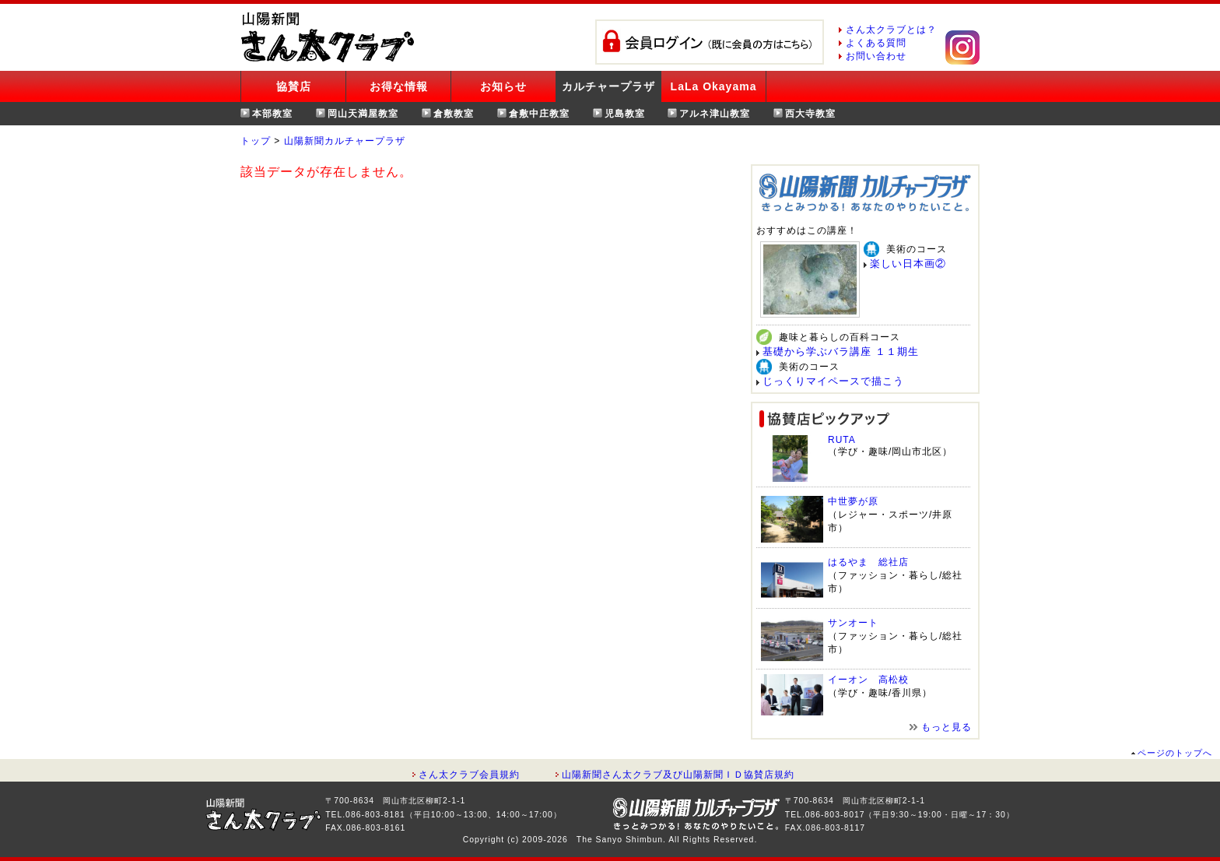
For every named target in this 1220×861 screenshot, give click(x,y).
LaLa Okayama (714, 86)
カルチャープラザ (608, 86)
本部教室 (272, 113)
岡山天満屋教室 (363, 113)
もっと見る (946, 727)
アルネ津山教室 (714, 113)
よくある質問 (876, 42)
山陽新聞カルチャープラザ (344, 140)
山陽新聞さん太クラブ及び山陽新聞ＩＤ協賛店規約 (678, 774)
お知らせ (503, 86)
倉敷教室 (453, 113)
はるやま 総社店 (868, 562)
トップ (255, 140)
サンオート (853, 622)
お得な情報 (399, 86)
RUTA (842, 439)
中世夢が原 (853, 501)
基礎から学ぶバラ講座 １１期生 (840, 351)
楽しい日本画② (908, 263)
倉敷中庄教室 (539, 113)
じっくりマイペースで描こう (833, 381)
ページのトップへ (1175, 752)
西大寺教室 (810, 113)
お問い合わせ (876, 56)
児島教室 (625, 113)
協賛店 (293, 86)
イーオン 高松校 (868, 679)
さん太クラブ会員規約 (469, 774)
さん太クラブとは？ (891, 29)
